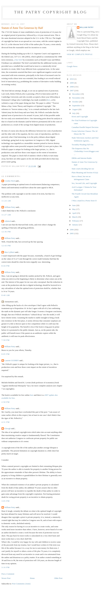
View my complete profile (80, 54)
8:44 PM (5, 266)
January (75, 225)
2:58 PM (5, 402)
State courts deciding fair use (83, 169)
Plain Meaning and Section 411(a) (85, 172)
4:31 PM (5, 422)
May (74, 209)
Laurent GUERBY (11, 360)
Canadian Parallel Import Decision (85, 127)
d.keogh (7, 428)
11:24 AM (6, 201)
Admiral (7, 221)
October (75, 102)
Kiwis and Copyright (80, 116)
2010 (72, 79)
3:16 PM (5, 567)
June (74, 205)
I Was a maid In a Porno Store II (84, 200)
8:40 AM (5, 295)
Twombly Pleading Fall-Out (82, 144)
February (76, 221)
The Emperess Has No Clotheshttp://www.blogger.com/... (85, 151)
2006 (72, 229)
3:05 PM (5, 501)
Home (32, 578)
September (76, 105)
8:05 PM (5, 354)
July (74, 113)
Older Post (58, 578)
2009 (72, 83)
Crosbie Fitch (9, 181)
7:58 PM (5, 340)
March (75, 217)
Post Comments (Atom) (21, 584)
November (76, 98)
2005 (72, 233)
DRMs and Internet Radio (82, 158)
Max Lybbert (9, 252)
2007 (72, 90)
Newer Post (5, 578)
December (76, 94)
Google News (72, 66)
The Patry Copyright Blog (50, 12)
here (48, 100)
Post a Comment (7, 574)
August (75, 109)
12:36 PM (6, 232)
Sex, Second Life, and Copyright (84, 183)
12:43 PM (6, 245)
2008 (72, 87)
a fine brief (18, 60)
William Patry (9, 207)
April (74, 213)
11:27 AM (6, 215)
